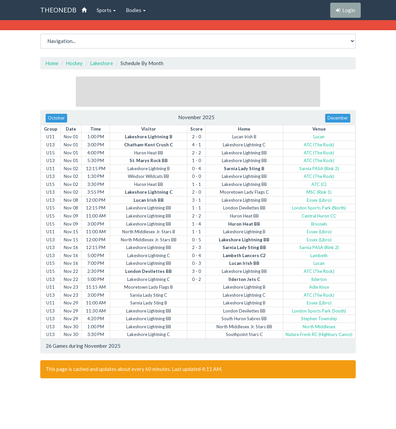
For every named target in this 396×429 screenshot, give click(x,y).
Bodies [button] (136, 10)
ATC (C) (319, 184)
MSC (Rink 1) (319, 192)
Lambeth (319, 255)
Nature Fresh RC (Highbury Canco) (319, 334)
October (56, 118)
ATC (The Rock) (319, 144)
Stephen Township (319, 318)
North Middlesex (319, 326)
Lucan (319, 136)
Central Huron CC (319, 216)
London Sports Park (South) (319, 311)
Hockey (74, 63)
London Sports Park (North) (319, 207)
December (338, 118)
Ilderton (319, 279)
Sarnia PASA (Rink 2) (319, 168)
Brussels (319, 224)
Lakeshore (101, 63)
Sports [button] (106, 10)
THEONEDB (58, 10)
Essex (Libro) (319, 200)
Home (51, 63)
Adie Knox (319, 287)
